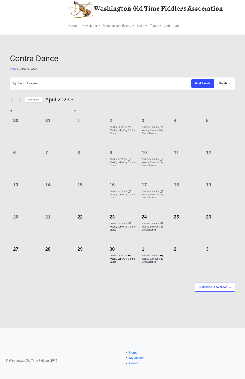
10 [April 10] (144, 152)
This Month (33, 99)
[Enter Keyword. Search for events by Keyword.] (100, 83)
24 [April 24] (144, 216)
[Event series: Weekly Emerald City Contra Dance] (161, 127)
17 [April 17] (144, 184)
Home (133, 352)
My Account (137, 358)
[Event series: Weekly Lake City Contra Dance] (129, 127)
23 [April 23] (112, 216)
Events (14, 69)
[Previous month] (12, 99)
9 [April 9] (111, 152)
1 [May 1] (143, 249)
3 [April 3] (143, 120)
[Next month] (19, 99)
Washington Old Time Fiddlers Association (134, 9)
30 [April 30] (112, 249)
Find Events (202, 83)
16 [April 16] (112, 184)
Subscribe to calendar (213, 287)
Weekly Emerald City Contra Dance (152, 132)
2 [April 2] (111, 120)
